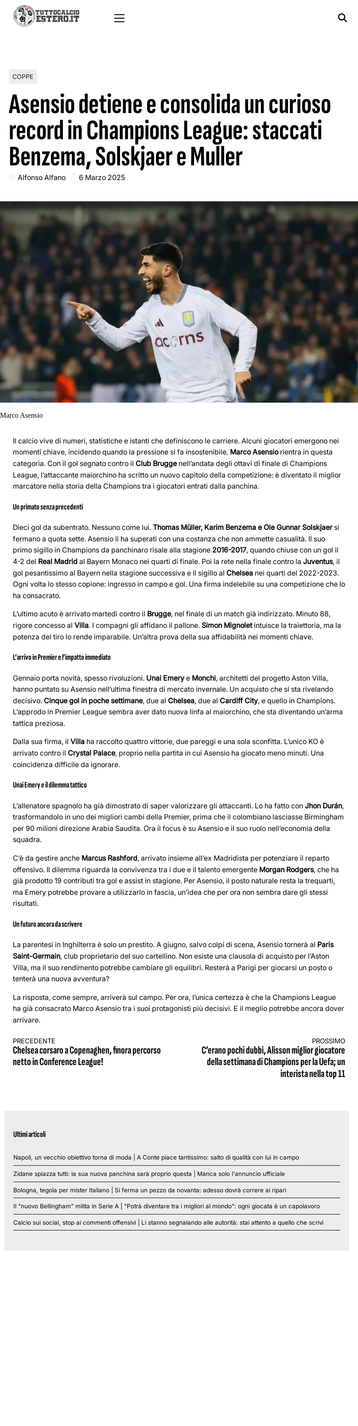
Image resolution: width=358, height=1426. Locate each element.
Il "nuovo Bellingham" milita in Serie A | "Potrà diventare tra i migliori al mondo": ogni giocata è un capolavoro (166, 1206)
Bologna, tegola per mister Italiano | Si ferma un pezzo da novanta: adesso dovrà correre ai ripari (149, 1190)
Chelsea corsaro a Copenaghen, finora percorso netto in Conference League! (88, 1053)
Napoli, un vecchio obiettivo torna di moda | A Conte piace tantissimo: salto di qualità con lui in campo (156, 1157)
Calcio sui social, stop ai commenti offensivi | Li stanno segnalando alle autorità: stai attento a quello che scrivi (168, 1222)
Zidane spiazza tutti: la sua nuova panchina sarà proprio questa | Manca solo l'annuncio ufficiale (149, 1173)
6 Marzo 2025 (102, 177)
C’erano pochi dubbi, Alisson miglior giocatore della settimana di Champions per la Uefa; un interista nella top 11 (271, 1059)
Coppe (22, 76)
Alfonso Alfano (42, 177)
